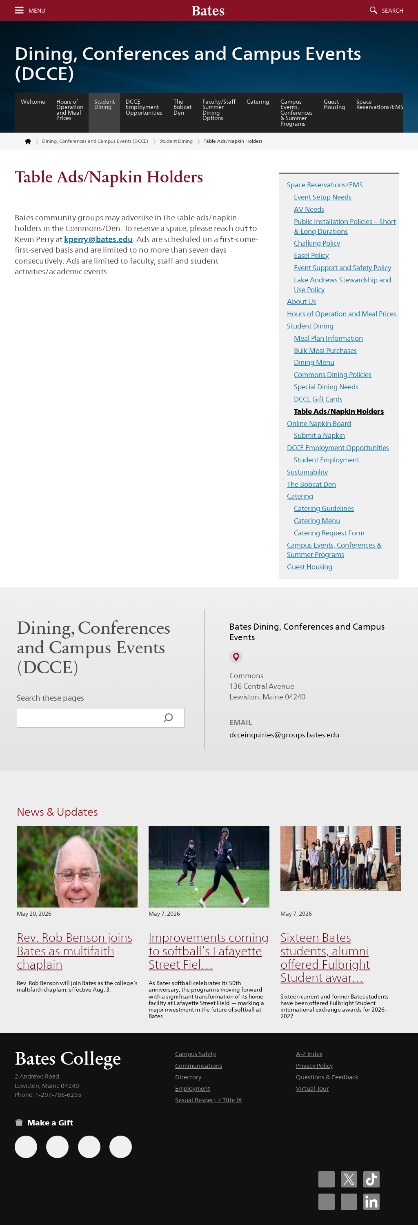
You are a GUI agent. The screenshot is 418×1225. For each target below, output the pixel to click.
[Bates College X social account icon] (349, 1179)
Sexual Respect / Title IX (208, 1099)
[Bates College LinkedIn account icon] (371, 1202)
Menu (37, 10)
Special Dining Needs (326, 387)
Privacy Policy (314, 1065)
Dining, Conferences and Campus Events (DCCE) (188, 63)
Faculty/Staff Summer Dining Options (219, 110)
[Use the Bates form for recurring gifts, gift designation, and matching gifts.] (26, 1147)
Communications (198, 1065)
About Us (301, 301)
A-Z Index (309, 1053)
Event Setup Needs (322, 197)
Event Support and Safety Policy (342, 268)
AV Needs (309, 209)
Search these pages (50, 697)
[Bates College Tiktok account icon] (371, 1179)
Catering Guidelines (324, 508)
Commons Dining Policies (332, 375)
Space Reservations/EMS (379, 104)
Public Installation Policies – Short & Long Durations (345, 226)
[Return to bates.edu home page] (23, 141)
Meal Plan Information (328, 338)
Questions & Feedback (327, 1077)
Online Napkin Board (319, 423)
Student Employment (326, 460)
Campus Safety (195, 1053)
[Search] (168, 718)
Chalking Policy (317, 243)
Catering (258, 101)
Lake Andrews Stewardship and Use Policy (342, 285)
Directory (188, 1077)
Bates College (68, 1058)
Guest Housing (334, 104)
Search (392, 10)
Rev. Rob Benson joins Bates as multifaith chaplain (74, 950)
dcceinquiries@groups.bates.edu (284, 735)
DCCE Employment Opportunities (144, 107)
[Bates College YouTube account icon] (349, 1202)
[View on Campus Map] (235, 657)
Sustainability (307, 472)
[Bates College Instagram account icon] (326, 1202)
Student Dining (104, 104)
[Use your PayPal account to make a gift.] (89, 1147)
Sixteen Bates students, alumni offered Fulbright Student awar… (325, 957)
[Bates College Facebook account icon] (326, 1179)
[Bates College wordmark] (208, 10)
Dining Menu (314, 362)
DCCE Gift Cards (318, 399)
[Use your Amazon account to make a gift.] (57, 1147)
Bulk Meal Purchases (325, 350)
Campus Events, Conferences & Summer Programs (296, 112)
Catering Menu (317, 521)
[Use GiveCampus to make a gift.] (120, 1147)
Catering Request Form (329, 533)
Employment (192, 1088)
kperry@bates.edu (98, 239)
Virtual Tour (312, 1088)
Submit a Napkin (319, 435)
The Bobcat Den (182, 107)
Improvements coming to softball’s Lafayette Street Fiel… (209, 950)
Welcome (33, 101)
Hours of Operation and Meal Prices (69, 110)
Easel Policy (311, 255)
